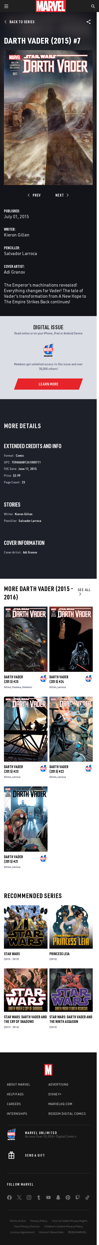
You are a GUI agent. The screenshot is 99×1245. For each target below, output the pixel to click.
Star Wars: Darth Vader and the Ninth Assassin (70, 1019)
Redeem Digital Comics (67, 1114)
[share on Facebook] (9, 1198)
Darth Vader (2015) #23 (13, 769)
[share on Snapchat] (58, 1198)
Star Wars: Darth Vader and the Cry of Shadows (25, 1019)
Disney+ (55, 1094)
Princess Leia (59, 953)
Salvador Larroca (20, 253)
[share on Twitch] (77, 1198)
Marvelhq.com (60, 1104)
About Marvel (18, 1084)
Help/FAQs (15, 1094)
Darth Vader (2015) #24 (58, 679)
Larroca (61, 687)
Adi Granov (14, 272)
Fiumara (16, 687)
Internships (17, 1114)
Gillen (7, 687)
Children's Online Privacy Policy (63, 1226)
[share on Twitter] (19, 1198)
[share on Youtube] (48, 1198)
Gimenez (27, 687)
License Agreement (22, 1232)
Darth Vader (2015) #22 (58, 769)
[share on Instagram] (29, 1198)
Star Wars (12, 953)
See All (84, 591)
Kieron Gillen (16, 234)
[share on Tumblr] (38, 1198)
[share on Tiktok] (87, 1198)
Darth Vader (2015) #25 (13, 679)
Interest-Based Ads (51, 1232)
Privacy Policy (38, 1220)
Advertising (58, 1084)
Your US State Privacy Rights (69, 1220)
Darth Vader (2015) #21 (13, 859)
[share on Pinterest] (68, 1198)
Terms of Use (18, 1220)
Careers (14, 1104)
